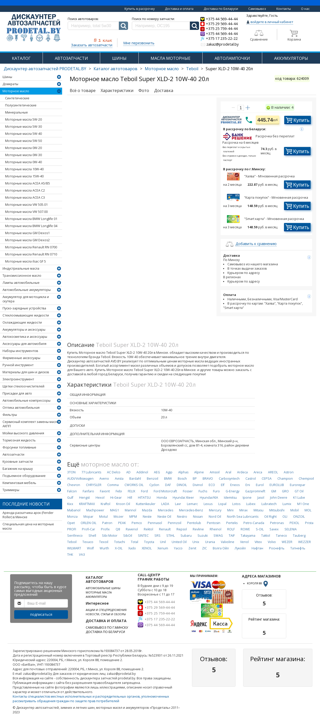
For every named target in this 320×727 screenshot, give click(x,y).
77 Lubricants (91, 472)
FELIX (131, 491)
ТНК (70, 554)
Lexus (208, 504)
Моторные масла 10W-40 (24, 169)
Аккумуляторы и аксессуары (24, 329)
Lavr (178, 504)
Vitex (258, 542)
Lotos (236, 504)
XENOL (147, 548)
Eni (247, 485)
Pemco (137, 523)
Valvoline (227, 542)
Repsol (181, 529)
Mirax (243, 510)
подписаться (41, 614)
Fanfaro (88, 491)
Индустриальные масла (21, 268)
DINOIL (182, 485)
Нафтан (257, 548)
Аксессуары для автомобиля (24, 344)
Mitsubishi (277, 510)
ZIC (204, 548)
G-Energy (232, 491)
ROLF (231, 529)
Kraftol (105, 504)
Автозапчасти (13, 454)
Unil (163, 542)
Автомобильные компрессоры (26, 400)
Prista (309, 523)
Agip (169, 472)
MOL (308, 510)
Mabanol (73, 510)
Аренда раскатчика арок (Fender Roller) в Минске (28, 515)
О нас (305, 9)
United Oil (179, 542)
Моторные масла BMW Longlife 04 (31, 226)
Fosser (188, 491)
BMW (168, 478)
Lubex (251, 504)
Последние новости (26, 504)
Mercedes (165, 510)
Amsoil (215, 472)
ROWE (245, 529)
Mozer (118, 516)
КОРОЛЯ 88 (258, 583)
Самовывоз (257, 9)
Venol (244, 542)
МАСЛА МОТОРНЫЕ (170, 58)
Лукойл (240, 548)
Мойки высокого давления (23, 433)
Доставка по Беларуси (221, 9)
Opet (71, 523)
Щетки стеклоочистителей (23, 386)
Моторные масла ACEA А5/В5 (27, 183)
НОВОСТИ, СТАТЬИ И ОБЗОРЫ (106, 614)
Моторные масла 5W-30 (23, 126)
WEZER (287, 542)
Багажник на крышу (18, 469)
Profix (105, 529)
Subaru (186, 535)
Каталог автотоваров (115, 68)
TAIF (232, 535)
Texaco (87, 542)
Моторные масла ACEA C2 (25, 190)
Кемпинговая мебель (19, 483)
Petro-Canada (253, 523)
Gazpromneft (255, 491)
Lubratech (269, 504)
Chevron (73, 485)
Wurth (104, 548)
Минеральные (16, 112)
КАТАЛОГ (21, 58)
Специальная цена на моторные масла (28, 526)
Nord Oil (215, 516)
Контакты (283, 9)
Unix (195, 542)
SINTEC (143, 535)
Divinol (198, 485)
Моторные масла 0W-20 (23, 148)
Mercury (215, 510)
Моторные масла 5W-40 (23, 134)
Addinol (142, 472)
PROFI (71, 529)
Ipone (247, 497)
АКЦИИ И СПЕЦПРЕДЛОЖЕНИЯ (106, 610)
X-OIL (118, 548)
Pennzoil (174, 523)
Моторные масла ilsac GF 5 (25, 261)
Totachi (119, 542)
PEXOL (294, 523)
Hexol (100, 497)
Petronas (277, 523)
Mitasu (258, 510)
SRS (157, 535)
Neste (147, 516)
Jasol (260, 497)
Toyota (149, 542)
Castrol (250, 478)
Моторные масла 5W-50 (23, 141)
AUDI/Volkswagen (80, 478)
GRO (285, 491)
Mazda (147, 510)
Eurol (260, 485)
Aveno (104, 478)
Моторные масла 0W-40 (23, 162)
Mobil (294, 510)
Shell (92, 535)
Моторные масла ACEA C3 (25, 197)
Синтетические (17, 98)
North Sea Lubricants (242, 516)
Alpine (199, 472)
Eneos (235, 485)
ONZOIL (299, 516)
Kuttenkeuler (145, 504)
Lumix (286, 504)
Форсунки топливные (19, 447)
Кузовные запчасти (18, 461)
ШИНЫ (119, 58)
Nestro (182, 516)
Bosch (182, 478)
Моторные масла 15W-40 (24, 176)
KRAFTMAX (87, 504)
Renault (165, 529)
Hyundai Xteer (183, 497)
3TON (71, 472)
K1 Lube (299, 497)
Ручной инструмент (18, 365)
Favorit (105, 491)
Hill (130, 497)
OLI (284, 516)
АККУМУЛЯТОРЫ (291, 58)
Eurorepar (297, 485)
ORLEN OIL (88, 523)
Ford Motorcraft (165, 491)
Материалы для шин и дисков (26, 372)
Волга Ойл (221, 548)
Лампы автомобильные (21, 283)
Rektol (148, 529)
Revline (198, 529)
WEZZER (304, 542)
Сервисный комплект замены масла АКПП (31, 424)
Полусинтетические (21, 105)
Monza (72, 516)
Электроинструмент (18, 379)
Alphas (183, 472)
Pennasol (155, 523)
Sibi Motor (109, 535)
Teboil (192, 68)
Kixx (70, 504)
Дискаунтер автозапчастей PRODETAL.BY (45, 68)
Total (134, 542)
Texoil (103, 542)
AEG (157, 472)
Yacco (178, 548)
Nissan (198, 516)
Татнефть (297, 548)
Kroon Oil (123, 504)
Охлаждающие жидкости (22, 322)
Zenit (192, 548)
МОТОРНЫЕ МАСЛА (99, 592)
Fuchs (203, 491)
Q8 (118, 529)
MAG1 (114, 510)
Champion (285, 478)
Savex (274, 529)
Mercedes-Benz (191, 510)
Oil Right (270, 516)
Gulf (70, 497)
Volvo (272, 542)
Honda (162, 497)
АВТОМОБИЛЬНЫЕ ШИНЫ (103, 588)
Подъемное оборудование (24, 476)
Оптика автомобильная (21, 407)
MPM (133, 516)
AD (128, 472)
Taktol (265, 535)
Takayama (248, 535)
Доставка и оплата (179, 9)
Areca (258, 472)
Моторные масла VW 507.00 (26, 212)
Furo (216, 491)
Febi (119, 491)
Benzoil (152, 478)
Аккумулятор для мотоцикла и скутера (26, 299)
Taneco (281, 535)
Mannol (130, 510)
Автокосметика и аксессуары (25, 336)
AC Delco (113, 472)
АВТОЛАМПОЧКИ (232, 58)
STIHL (170, 535)
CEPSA (267, 478)
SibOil (127, 535)
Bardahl (135, 478)
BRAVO (208, 478)
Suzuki (203, 535)
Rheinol (215, 529)
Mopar (88, 516)
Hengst (84, 497)
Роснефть (277, 548)
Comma (113, 485)
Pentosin (213, 523)
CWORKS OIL (134, 485)
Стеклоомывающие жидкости (26, 315)
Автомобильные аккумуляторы (27, 290)
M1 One (303, 504)
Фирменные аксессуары (21, 358)
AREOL (273, 472)
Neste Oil (164, 516)
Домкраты (10, 84)
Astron (289, 472)
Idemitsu (230, 497)
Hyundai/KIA (209, 497)
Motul (103, 516)
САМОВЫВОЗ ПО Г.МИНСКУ (107, 627)
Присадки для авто (17, 393)
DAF (168, 485)
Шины (7, 77)
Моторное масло (162, 68)
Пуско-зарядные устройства (24, 308)
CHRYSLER (93, 485)
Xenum (162, 548)
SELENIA (291, 529)
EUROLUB (277, 485)
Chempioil (306, 478)
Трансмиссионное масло (22, 275)
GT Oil (299, 491)
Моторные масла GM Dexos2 (27, 240)
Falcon (72, 491)
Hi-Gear (116, 497)
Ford (144, 491)
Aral (228, 472)
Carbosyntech (229, 478)
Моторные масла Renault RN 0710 (31, 254)
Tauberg (299, 535)
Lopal (222, 504)
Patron (107, 523)
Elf (222, 485)
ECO (212, 485)
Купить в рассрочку (140, 9)
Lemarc (192, 504)
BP (195, 478)
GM (273, 491)
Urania (210, 542)
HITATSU (144, 497)
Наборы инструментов (20, 351)
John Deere (278, 497)
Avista (119, 478)
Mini (230, 510)
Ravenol (132, 529)
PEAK (122, 523)
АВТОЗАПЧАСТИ (71, 58)
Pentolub (194, 523)
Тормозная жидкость (19, 440)
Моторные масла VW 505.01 (26, 204)
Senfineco (75, 535)
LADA (165, 504)
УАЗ (82, 554)
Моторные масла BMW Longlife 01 (31, 219)
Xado (132, 548)
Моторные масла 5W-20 (23, 119)
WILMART (74, 548)
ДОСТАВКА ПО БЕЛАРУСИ (105, 632)
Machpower (95, 510)
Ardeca (242, 472)
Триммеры (11, 490)
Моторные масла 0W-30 (23, 155)
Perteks (232, 523)
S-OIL (260, 529)
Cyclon (154, 485)
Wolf (90, 548)
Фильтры (10, 415)
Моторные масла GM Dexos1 (27, 233)
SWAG (218, 535)
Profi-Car (88, 529)
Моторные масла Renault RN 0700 (31, 247)
